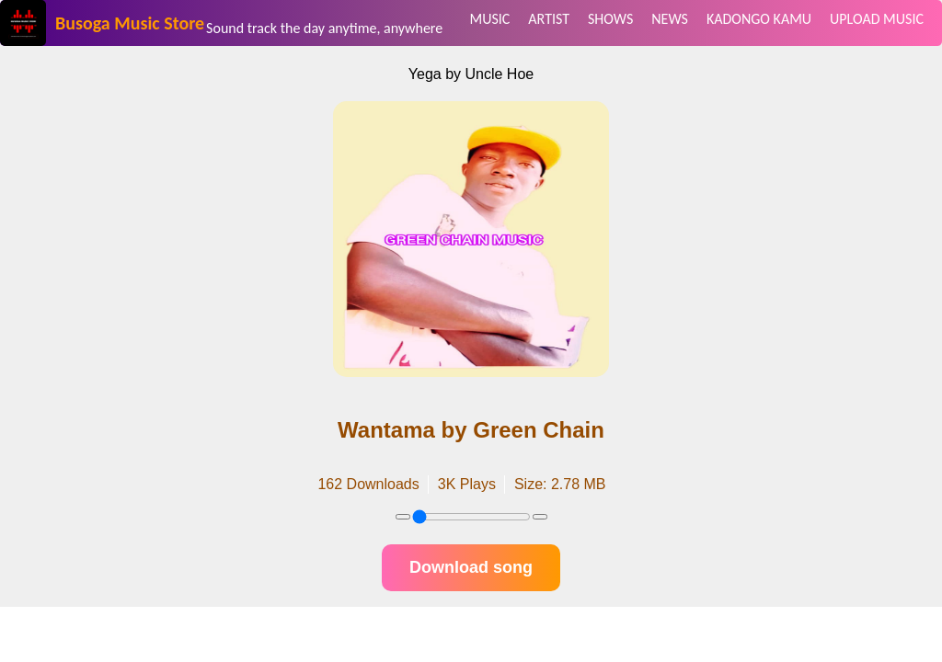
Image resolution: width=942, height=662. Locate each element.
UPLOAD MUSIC (877, 19)
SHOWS (610, 19)
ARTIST (548, 19)
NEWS (669, 19)
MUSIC (490, 19)
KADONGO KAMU (758, 19)
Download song (471, 567)
